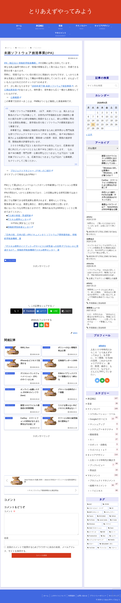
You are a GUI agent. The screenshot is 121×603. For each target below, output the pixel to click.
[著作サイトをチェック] (36, 324)
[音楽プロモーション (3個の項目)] (96, 528)
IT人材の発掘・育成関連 (20, 215)
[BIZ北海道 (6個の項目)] (102, 516)
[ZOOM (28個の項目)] (110, 504)
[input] (102, 85)
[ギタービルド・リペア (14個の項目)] (97, 508)
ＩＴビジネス (10, 260)
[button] (66, 311)
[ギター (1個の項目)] (92, 544)
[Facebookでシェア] (29, 311)
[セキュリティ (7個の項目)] (110, 512)
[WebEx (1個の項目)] (112, 540)
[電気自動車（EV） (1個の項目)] (108, 544)
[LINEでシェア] (54, 311)
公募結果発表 (11, 90)
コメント (9, 511)
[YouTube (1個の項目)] (91, 548)
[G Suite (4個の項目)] (113, 520)
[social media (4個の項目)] (103, 520)
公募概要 (16, 97)
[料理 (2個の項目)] (103, 532)
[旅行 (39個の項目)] (93, 504)
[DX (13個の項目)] (113, 508)
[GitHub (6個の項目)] (113, 516)
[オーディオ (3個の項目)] (92, 532)
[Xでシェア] (16, 311)
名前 (6, 542)
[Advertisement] (41, 284)
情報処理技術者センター (20, 227)
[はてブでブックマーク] (41, 311)
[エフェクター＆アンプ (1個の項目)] (96, 540)
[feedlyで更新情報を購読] (41, 324)
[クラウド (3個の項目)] (110, 524)
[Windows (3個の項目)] (94, 524)
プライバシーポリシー (98, 596)
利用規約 (71, 596)
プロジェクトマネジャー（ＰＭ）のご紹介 (32, 170)
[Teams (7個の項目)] (91, 516)
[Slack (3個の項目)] (112, 528)
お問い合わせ (82, 596)
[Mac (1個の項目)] (104, 536)
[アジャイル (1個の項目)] (102, 548)
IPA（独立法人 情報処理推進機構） (22, 63)
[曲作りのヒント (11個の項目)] (94, 512)
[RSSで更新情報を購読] (46, 324)
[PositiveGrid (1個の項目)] (92, 536)
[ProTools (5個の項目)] (91, 520)
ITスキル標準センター (19, 219)
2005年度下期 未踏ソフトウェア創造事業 (52, 86)
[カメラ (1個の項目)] (113, 536)
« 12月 (89, 135)
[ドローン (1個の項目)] (113, 548)
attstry (102, 345)
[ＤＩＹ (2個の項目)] (113, 532)
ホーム (45, 596)
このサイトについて (58, 596)
